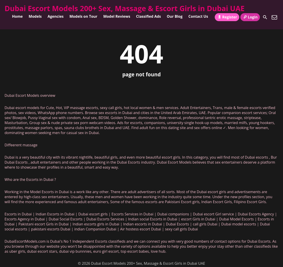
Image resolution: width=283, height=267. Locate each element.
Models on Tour (83, 16)
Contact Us (198, 16)
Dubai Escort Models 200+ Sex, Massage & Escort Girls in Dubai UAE (125, 8)
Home (17, 16)
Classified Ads (148, 16)
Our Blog (175, 16)
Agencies (56, 16)
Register (227, 17)
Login (250, 17)
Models (35, 16)
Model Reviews (116, 16)
